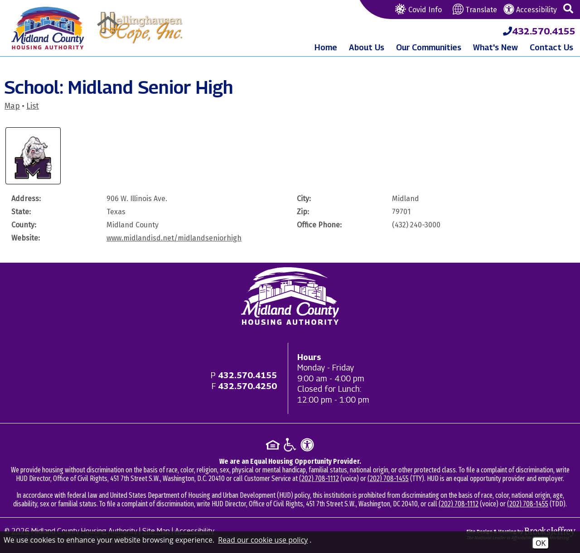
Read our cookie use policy (263, 540)
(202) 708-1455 (388, 478)
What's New (495, 47)
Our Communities (428, 47)
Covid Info (417, 9)
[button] (568, 9)
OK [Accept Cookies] (541, 543)
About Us (366, 47)
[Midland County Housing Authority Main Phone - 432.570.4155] (539, 31)
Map (12, 106)
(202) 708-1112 (319, 478)
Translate (475, 9)
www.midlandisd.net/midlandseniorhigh (174, 238)
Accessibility (530, 9)
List (32, 106)
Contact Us (551, 47)
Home (325, 47)
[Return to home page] (290, 296)
